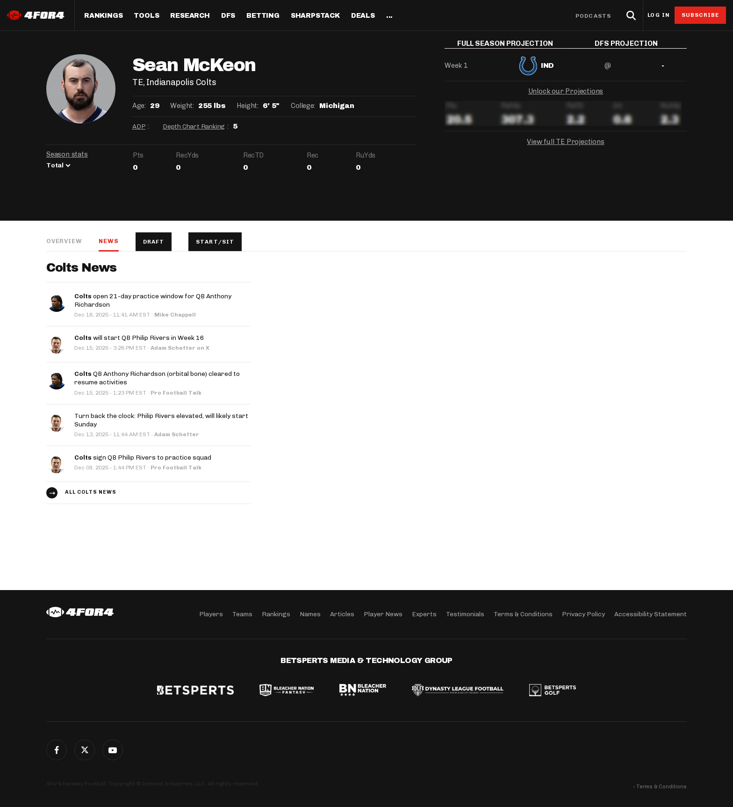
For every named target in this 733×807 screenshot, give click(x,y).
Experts (424, 614)
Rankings (103, 16)
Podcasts (593, 16)
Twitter (84, 750)
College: (303, 105)
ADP (138, 126)
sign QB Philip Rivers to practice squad (142, 457)
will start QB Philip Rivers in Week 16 (139, 338)
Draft (154, 241)
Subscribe (700, 15)
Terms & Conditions (523, 614)
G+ (112, 750)
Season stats (67, 154)
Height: (247, 105)
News (108, 241)
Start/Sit (215, 241)
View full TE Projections (565, 148)
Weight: (182, 105)
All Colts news (90, 492)
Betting (263, 16)
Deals (363, 16)
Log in (658, 15)
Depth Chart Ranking (194, 126)
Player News (383, 614)
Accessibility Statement (650, 614)
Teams (242, 614)
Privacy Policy (583, 614)
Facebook (56, 750)
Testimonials (465, 614)
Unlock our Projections (566, 98)
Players (211, 614)
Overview (64, 241)
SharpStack (315, 16)
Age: (138, 105)
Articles (342, 614)
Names (310, 614)
